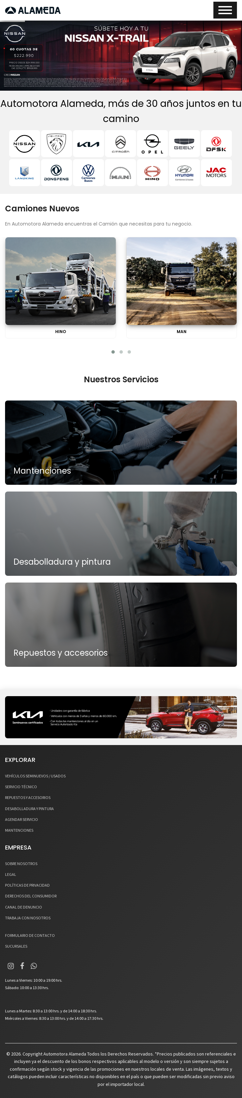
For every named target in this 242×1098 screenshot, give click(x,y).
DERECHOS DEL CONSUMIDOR (31, 895)
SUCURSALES (16, 946)
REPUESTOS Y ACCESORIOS (27, 797)
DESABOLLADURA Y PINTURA (29, 808)
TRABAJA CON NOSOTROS (27, 917)
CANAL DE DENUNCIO (23, 907)
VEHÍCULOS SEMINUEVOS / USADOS (35, 775)
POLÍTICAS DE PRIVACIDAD (27, 885)
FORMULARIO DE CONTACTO (30, 935)
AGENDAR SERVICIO (21, 819)
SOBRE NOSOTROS (21, 863)
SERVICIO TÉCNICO (21, 786)
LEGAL (10, 874)
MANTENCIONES (19, 830)
